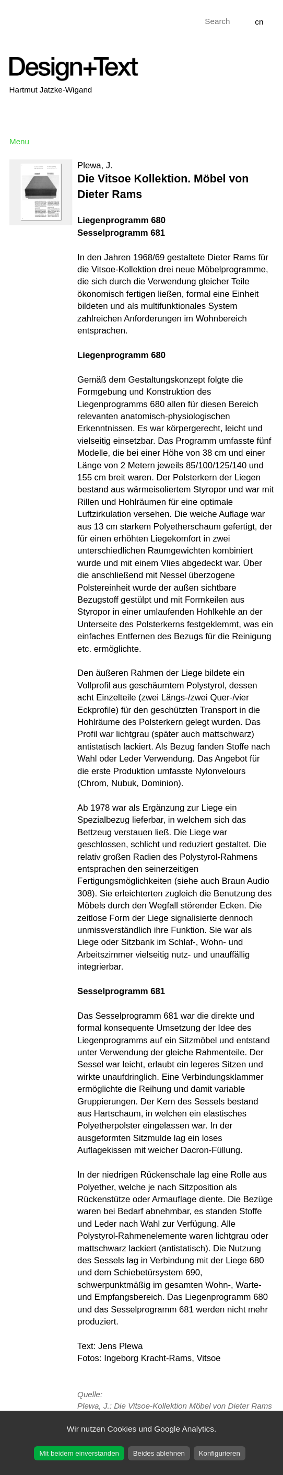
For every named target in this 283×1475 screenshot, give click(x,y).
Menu (19, 141)
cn (259, 21)
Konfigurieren (219, 1453)
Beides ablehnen (159, 1453)
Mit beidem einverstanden (79, 1453)
